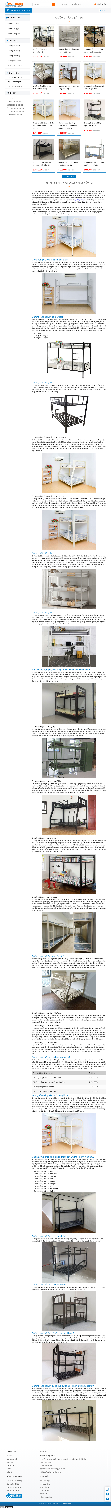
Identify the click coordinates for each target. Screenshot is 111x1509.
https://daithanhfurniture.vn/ (51, 1472)
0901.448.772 (47, 1462)
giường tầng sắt (80, 200)
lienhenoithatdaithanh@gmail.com (53, 1469)
